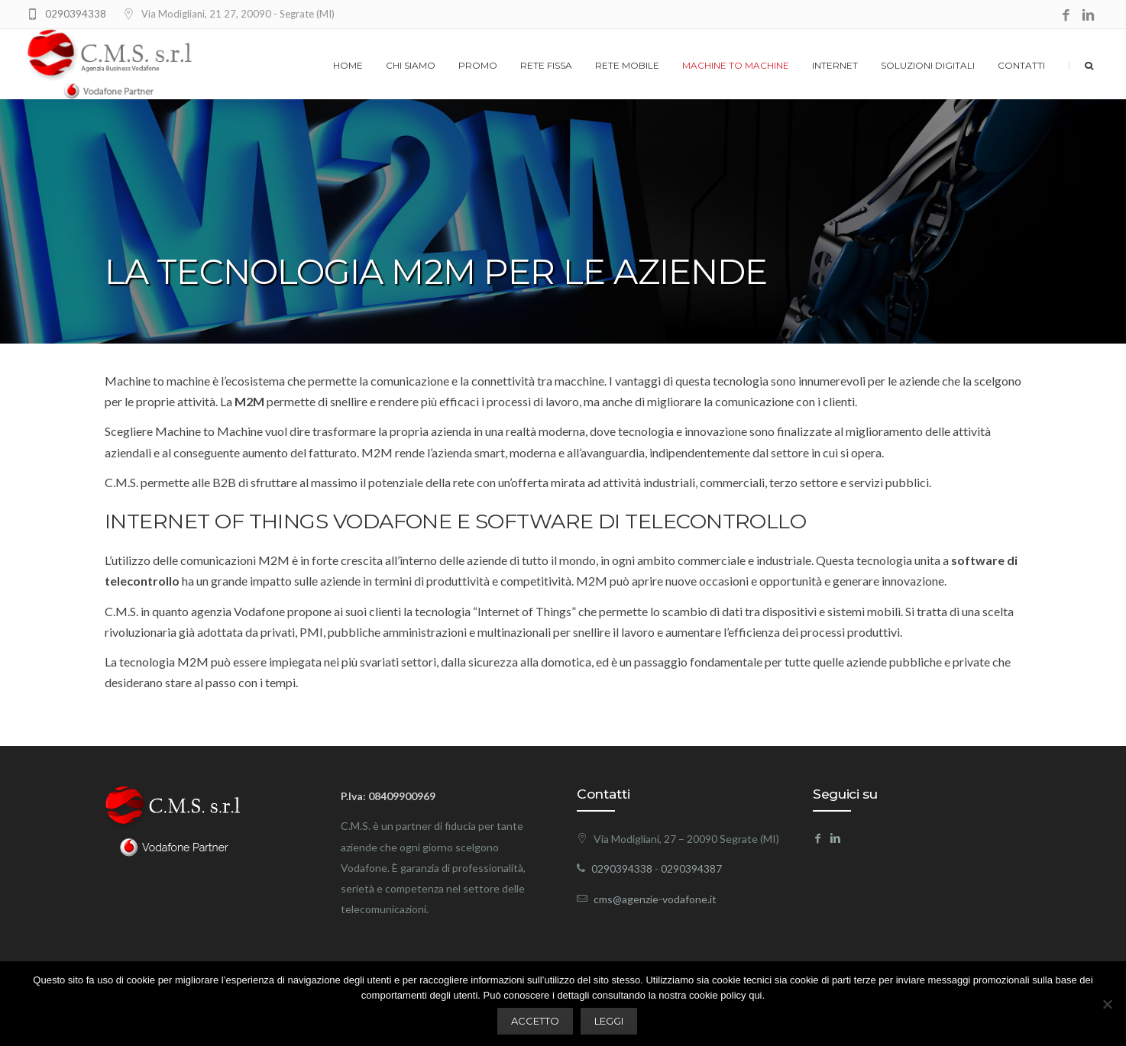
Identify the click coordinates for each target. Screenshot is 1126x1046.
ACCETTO (535, 1021)
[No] (1107, 1004)
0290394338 (75, 14)
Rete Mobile (627, 65)
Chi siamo (410, 65)
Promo (477, 65)
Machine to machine (735, 65)
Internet (835, 65)
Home (348, 65)
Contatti (1021, 65)
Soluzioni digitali (928, 65)
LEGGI (608, 1021)
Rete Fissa (546, 65)
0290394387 (691, 868)
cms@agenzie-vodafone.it (655, 899)
